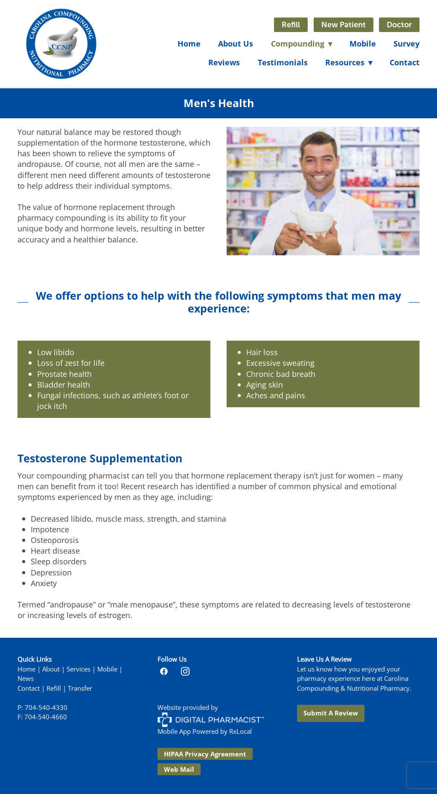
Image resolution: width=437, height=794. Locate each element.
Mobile (363, 43)
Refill (291, 24)
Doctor (399, 24)
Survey (406, 43)
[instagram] (185, 671)
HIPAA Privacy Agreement (205, 754)
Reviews (224, 62)
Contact (405, 62)
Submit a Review (330, 713)
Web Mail (179, 769)
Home (189, 43)
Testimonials (283, 62)
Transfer (80, 688)
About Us (235, 43)
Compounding (301, 43)
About (51, 669)
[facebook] (163, 671)
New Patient (343, 24)
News (25, 678)
